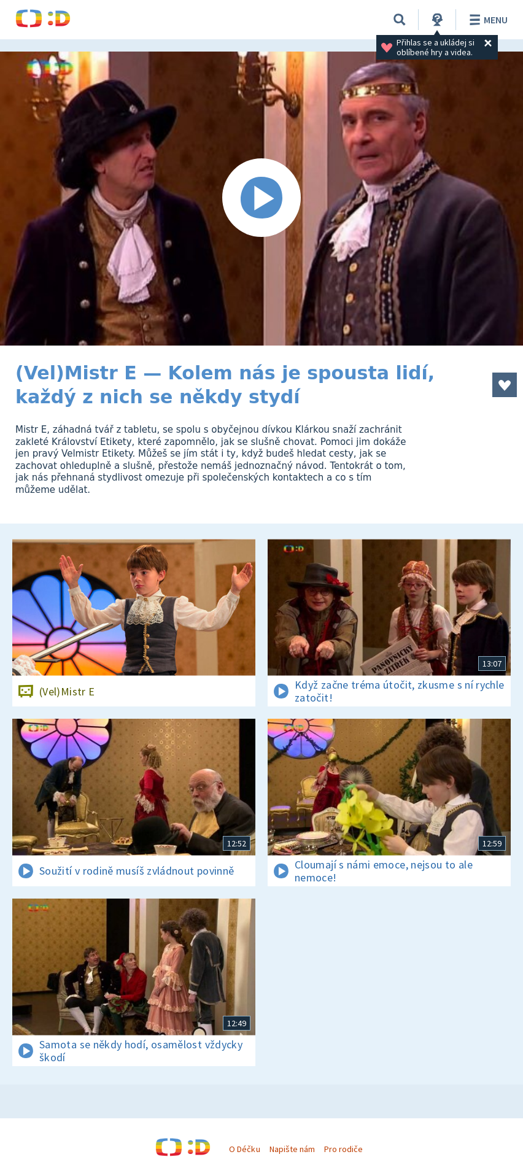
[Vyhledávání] (399, 19)
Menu (486, 19)
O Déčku (244, 1149)
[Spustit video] (261, 199)
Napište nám (292, 1149)
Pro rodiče (343, 1149)
